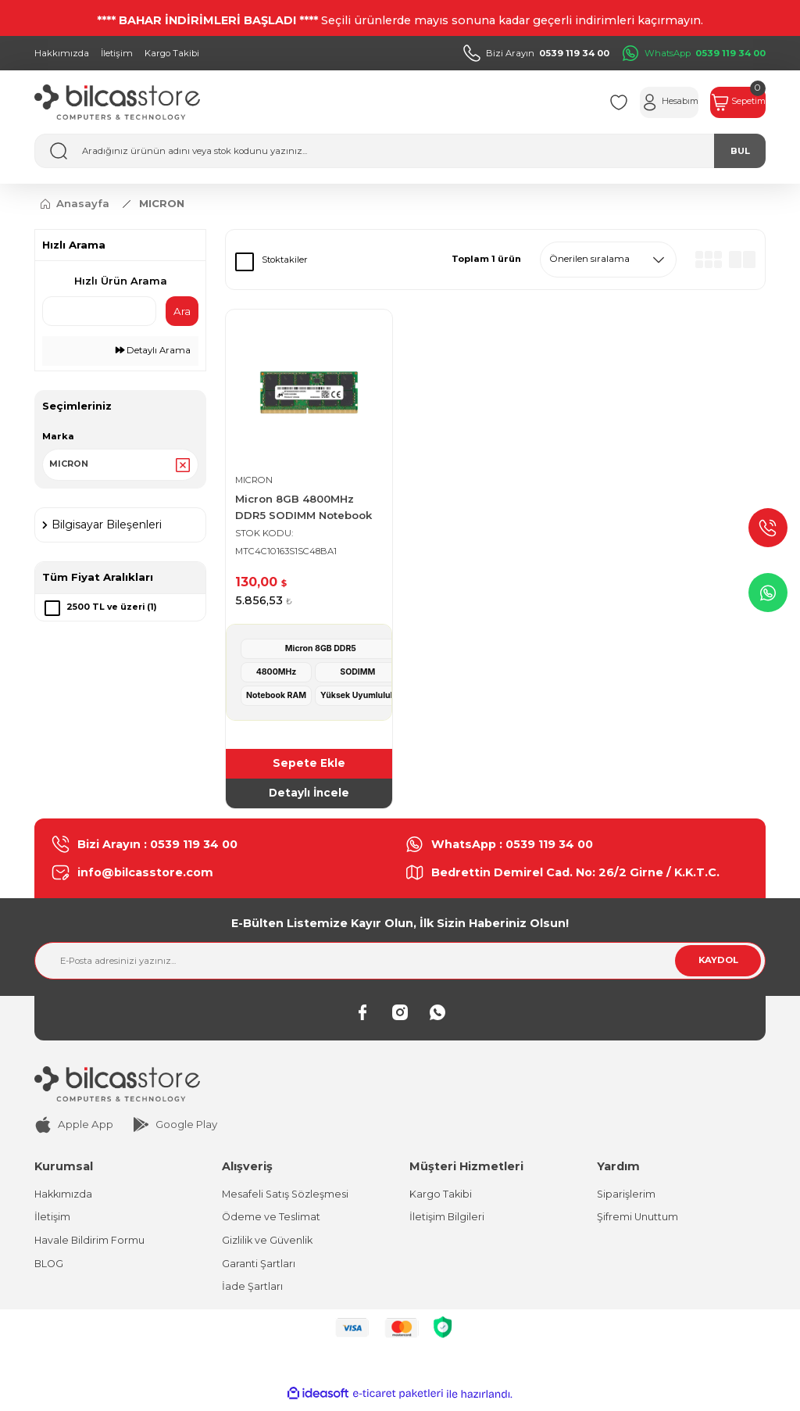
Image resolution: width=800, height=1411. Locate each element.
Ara (182, 311)
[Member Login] (636, 102)
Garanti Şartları (259, 1268)
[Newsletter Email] (400, 964)
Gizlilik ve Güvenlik (268, 1244)
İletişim (52, 1221)
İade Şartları (252, 1292)
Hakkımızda (64, 1197)
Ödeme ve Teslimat (272, 1221)
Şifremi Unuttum (638, 1221)
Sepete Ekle (309, 764)
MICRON (161, 203)
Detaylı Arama (153, 350)
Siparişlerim (626, 1197)
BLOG (49, 1268)
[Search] (400, 151)
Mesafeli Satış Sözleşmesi (287, 1197)
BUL (740, 150)
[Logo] (117, 102)
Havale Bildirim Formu (90, 1244)
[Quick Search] (99, 311)
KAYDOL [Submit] (718, 963)
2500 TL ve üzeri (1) (113, 609)
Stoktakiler (285, 259)
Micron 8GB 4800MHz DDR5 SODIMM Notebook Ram (303, 508)
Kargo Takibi (441, 1197)
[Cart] (727, 102)
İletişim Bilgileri (447, 1221)
